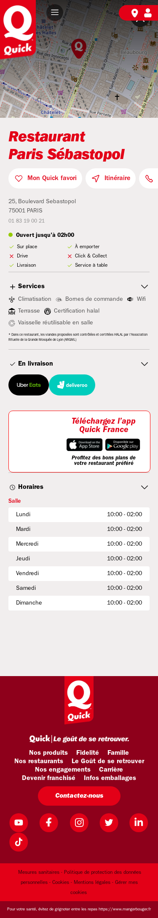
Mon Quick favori (52, 178)
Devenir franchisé (48, 778)
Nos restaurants (38, 761)
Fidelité (87, 753)
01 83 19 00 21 (26, 221)
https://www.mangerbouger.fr (125, 909)
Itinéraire (117, 178)
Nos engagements (63, 770)
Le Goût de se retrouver (108, 761)
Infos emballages (110, 778)
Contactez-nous (79, 796)
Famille (118, 753)
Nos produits (48, 753)
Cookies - (62, 882)
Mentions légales (92, 882)
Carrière (111, 770)
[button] (54, 12)
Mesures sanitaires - (40, 872)
